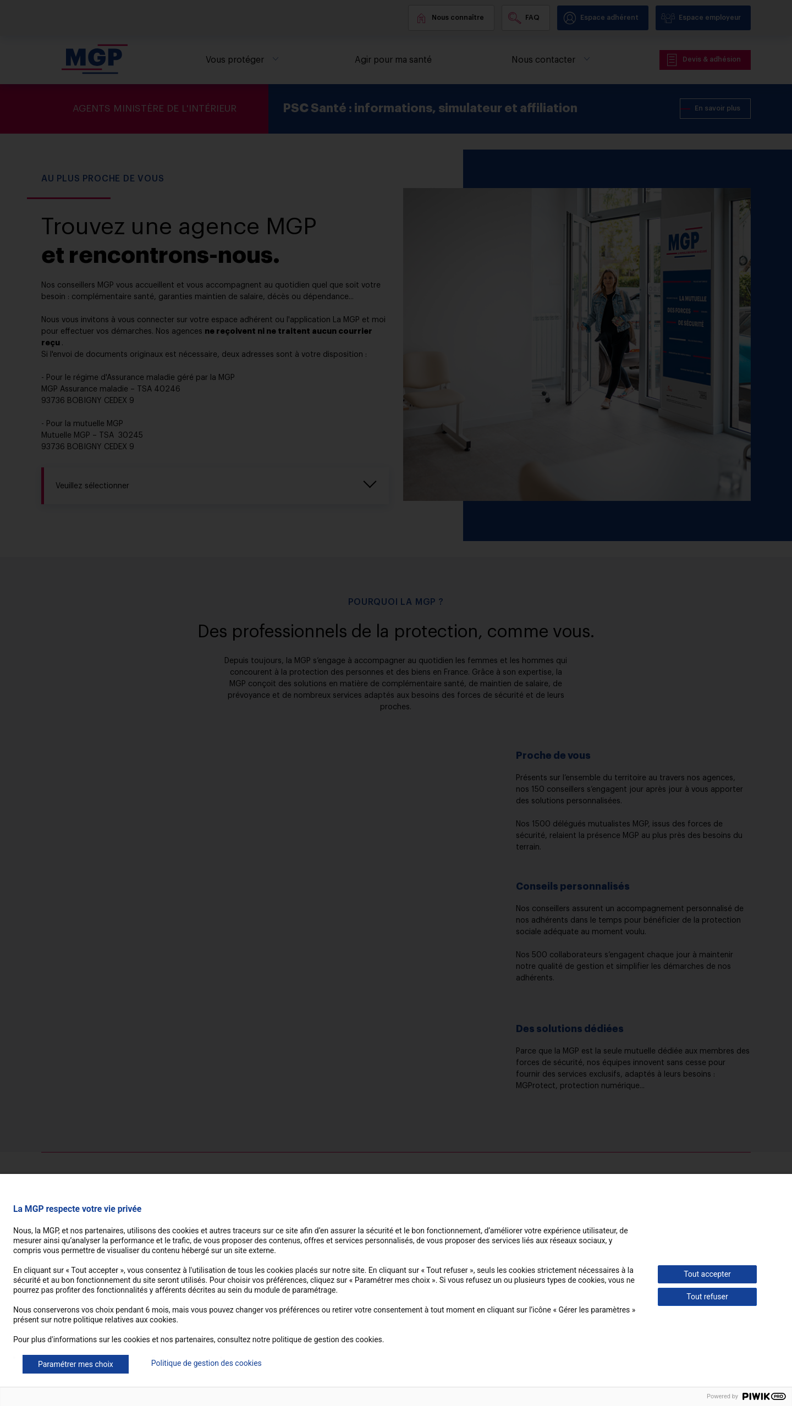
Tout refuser (707, 1296)
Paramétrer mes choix (75, 1364)
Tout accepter (707, 1274)
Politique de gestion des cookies (206, 1363)
